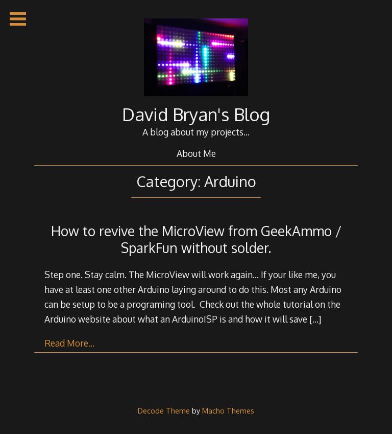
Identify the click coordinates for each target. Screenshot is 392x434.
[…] (315, 319)
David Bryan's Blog (196, 114)
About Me (196, 153)
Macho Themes (228, 410)
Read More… (69, 343)
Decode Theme (164, 410)
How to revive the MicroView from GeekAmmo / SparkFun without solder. (196, 239)
